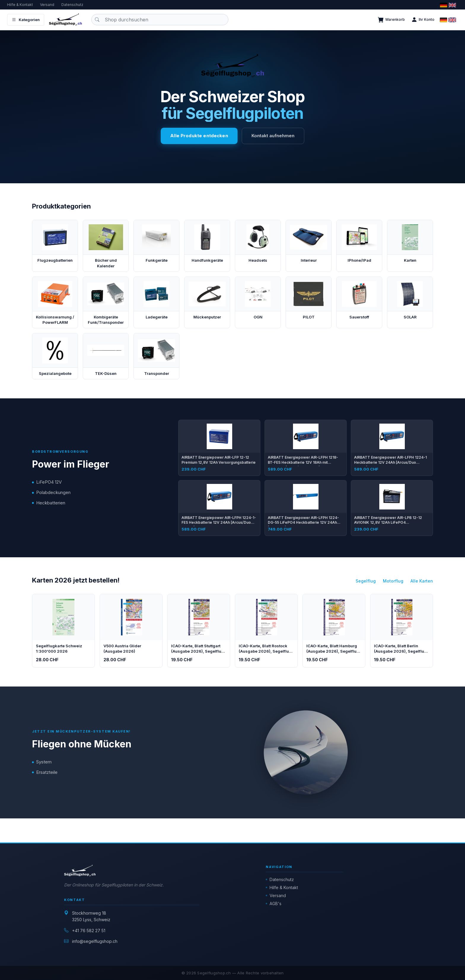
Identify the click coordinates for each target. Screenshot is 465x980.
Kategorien (26, 19)
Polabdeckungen (53, 492)
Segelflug (366, 580)
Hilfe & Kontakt (20, 4)
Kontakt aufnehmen (272, 135)
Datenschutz (72, 4)
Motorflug (393, 580)
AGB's (275, 903)
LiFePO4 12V (49, 482)
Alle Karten (421, 580)
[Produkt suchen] (159, 19)
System (44, 762)
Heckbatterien (50, 503)
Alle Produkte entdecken (199, 135)
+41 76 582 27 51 (88, 930)
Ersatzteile (47, 772)
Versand (47, 4)
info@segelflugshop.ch (94, 941)
